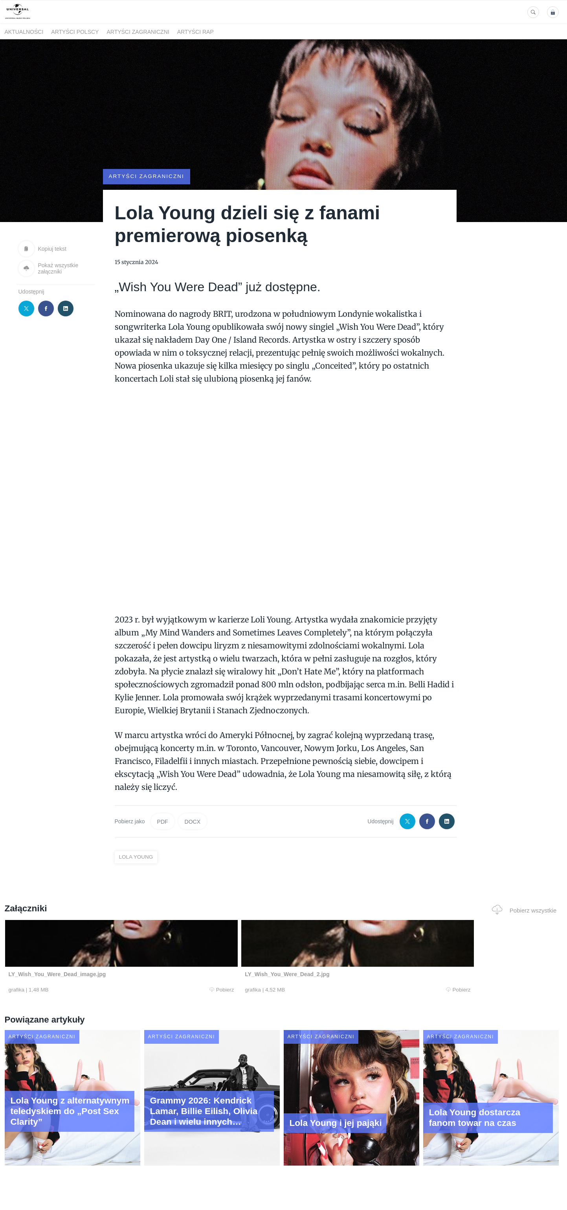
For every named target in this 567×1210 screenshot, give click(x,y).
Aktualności (24, 32)
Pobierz (123, 990)
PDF (162, 821)
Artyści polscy (75, 32)
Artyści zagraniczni (137, 32)
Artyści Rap (195, 32)
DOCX (192, 821)
